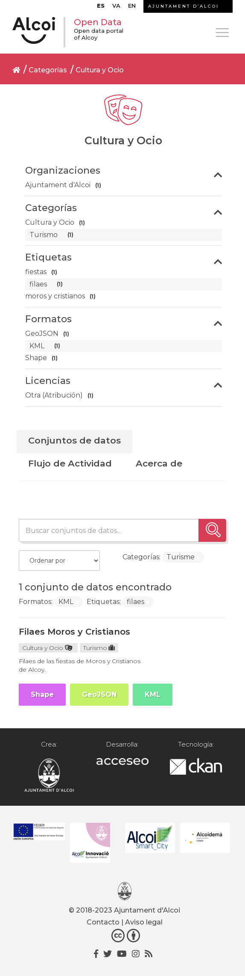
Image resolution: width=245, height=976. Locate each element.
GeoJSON (99, 694)
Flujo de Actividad (70, 463)
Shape (42, 694)
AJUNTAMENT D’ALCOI (183, 6)
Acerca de (159, 463)
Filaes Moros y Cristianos (74, 632)
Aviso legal (144, 922)
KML (152, 694)
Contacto (103, 922)
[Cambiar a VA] (116, 7)
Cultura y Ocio (100, 70)
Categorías (48, 70)
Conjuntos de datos (74, 440)
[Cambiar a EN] (132, 7)
